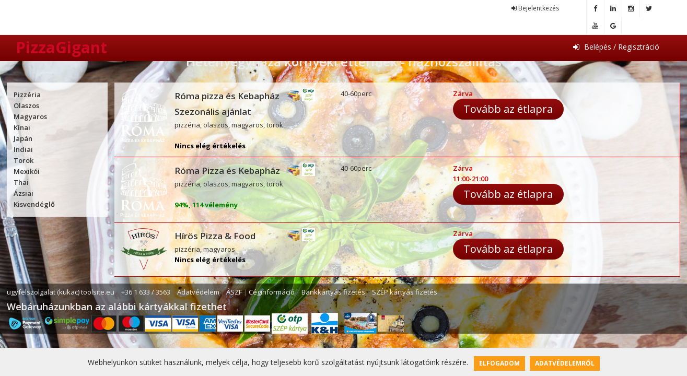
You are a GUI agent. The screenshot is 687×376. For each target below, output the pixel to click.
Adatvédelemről (565, 363)
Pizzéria (27, 94)
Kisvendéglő (34, 204)
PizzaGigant (61, 47)
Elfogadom (499, 363)
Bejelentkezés (535, 8)
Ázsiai (23, 193)
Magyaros (30, 116)
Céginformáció (272, 292)
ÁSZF (234, 292)
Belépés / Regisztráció (616, 47)
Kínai (22, 127)
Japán (23, 138)
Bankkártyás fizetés (333, 292)
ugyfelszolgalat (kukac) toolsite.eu (60, 292)
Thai (21, 182)
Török (23, 160)
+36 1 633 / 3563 (145, 292)
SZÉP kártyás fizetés (404, 292)
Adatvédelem (198, 292)
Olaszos (26, 105)
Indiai (23, 149)
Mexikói (27, 171)
